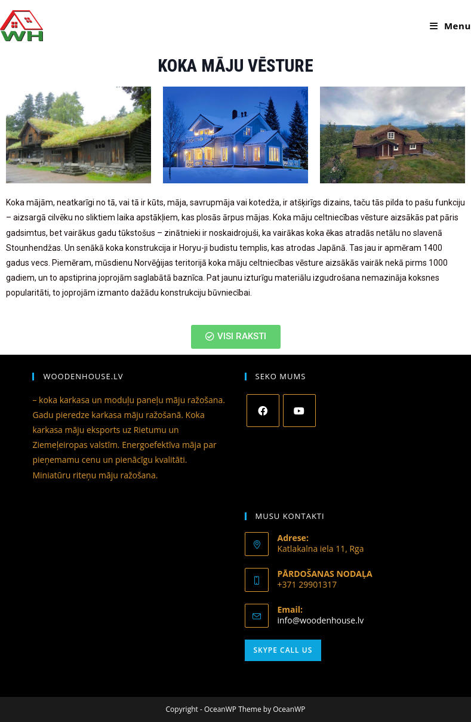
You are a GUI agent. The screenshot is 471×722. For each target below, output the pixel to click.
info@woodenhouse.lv (321, 620)
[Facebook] (263, 410)
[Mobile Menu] (450, 25)
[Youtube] (299, 410)
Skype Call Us (283, 650)
